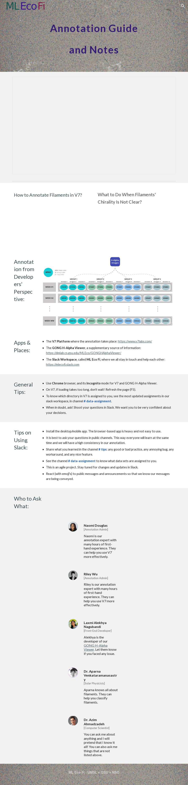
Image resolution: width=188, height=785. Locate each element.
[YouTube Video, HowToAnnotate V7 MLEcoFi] (52, 220)
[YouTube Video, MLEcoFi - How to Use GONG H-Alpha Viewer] (136, 227)
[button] (183, 6)
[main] (94, 36)
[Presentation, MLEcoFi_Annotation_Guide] (94, 125)
